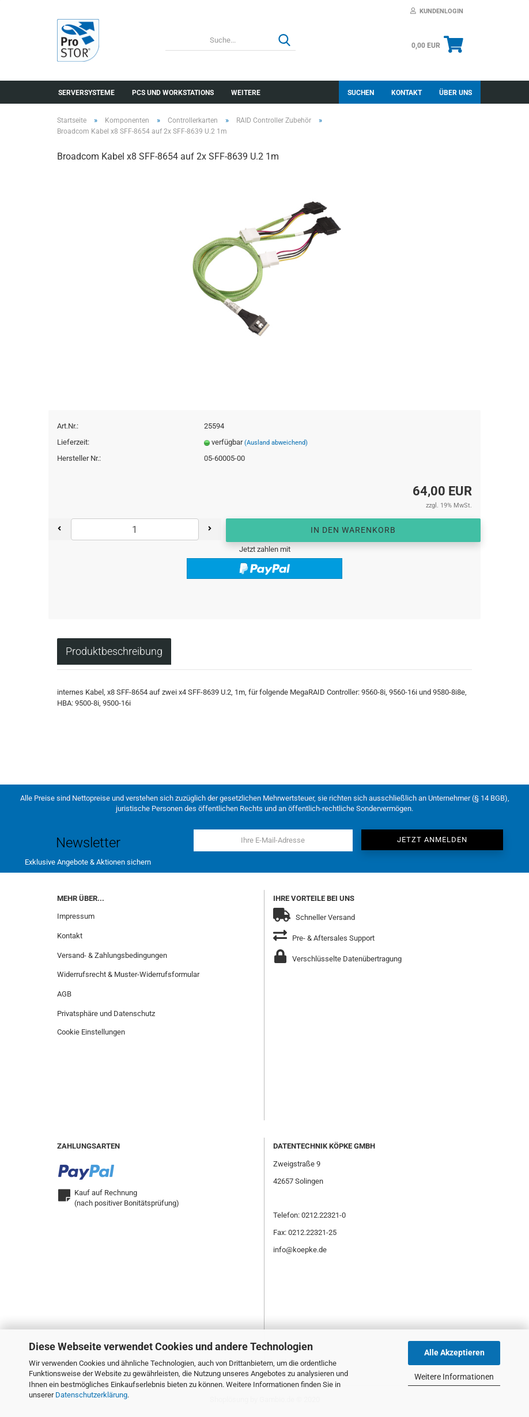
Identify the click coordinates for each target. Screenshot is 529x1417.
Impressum (76, 918)
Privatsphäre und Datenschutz (106, 1015)
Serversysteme (86, 93)
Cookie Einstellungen (91, 1034)
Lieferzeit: (73, 444)
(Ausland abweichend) (276, 445)
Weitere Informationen (454, 1376)
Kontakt (406, 93)
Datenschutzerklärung (91, 1395)
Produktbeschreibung (114, 653)
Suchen (360, 93)
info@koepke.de (300, 1252)
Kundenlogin (436, 11)
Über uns (455, 93)
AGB (64, 996)
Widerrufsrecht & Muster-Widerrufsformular (128, 976)
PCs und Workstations (173, 93)
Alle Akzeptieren (454, 1352)
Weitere (245, 93)
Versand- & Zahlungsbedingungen (112, 957)
